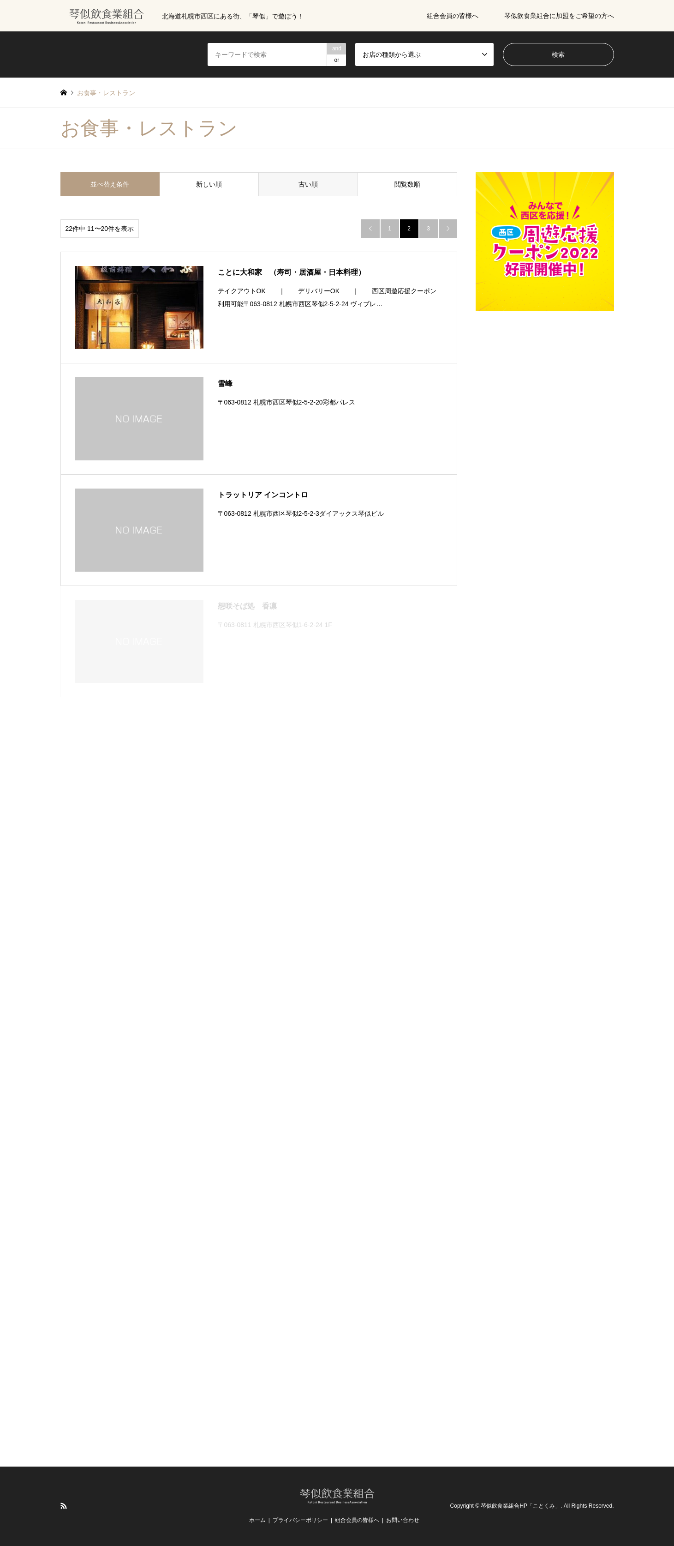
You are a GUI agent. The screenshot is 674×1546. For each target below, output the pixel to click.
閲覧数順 (407, 184)
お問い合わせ (402, 1520)
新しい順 (209, 184)
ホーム (257, 1520)
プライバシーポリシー (300, 1520)
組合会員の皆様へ (452, 15)
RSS (63, 1506)
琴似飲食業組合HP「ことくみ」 (521, 1506)
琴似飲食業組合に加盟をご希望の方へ (559, 15)
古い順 (308, 184)
